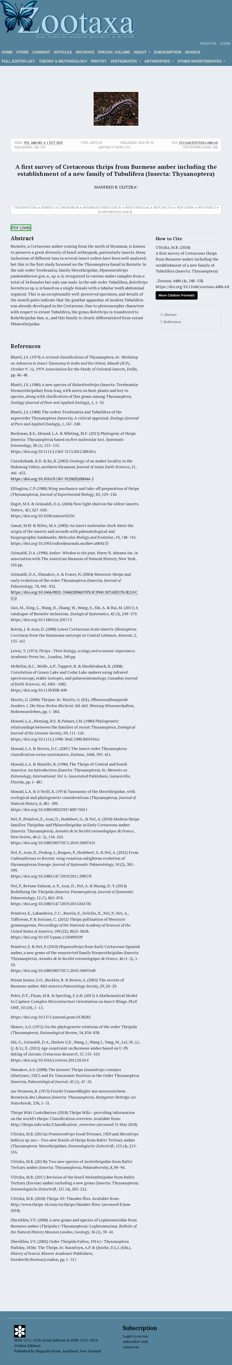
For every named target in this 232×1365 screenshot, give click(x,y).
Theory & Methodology (63, 61)
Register (208, 43)
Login (225, 43)
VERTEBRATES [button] (124, 61)
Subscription (167, 52)
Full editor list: (18, 61)
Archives (84, 52)
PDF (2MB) (21, 227)
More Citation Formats (177, 295)
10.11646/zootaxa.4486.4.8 (198, 143)
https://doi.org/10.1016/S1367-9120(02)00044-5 (52, 478)
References (172, 322)
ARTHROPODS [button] (157, 61)
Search (192, 52)
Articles (63, 52)
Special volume (114, 52)
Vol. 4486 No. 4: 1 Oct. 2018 (43, 143)
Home (7, 52)
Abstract (170, 314)
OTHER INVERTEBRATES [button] (199, 61)
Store (22, 52)
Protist (98, 61)
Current (41, 52)
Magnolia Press (48, 1351)
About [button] (140, 52)
